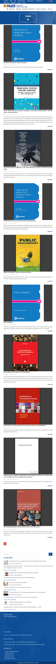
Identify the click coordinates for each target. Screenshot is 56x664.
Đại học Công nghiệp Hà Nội (11, 651)
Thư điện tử (13, 2)
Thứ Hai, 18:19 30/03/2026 (10, 324)
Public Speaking (8, 322)
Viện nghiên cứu (39, 0)
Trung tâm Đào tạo (21, 0)
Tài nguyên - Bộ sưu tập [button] (29, 9)
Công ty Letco (6, 2)
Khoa (15, 0)
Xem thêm (50, 69)
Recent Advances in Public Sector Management (17, 372)
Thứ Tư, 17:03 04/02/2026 (10, 427)
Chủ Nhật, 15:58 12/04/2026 (11, 171)
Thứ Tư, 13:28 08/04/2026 (10, 223)
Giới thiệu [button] (12, 9)
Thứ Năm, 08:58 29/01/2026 (10, 479)
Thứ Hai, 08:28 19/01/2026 (10, 529)
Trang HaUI (6, 0)
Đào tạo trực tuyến (9, 656)
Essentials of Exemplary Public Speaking (15, 62)
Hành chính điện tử (9, 655)
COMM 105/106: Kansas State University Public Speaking (20, 220)
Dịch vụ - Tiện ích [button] (41, 9)
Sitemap (18, 2)
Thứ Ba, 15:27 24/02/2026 (10, 374)
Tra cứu (49, 9)
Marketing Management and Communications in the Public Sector (22, 527)
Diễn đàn (18, 9)
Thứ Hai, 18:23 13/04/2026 (10, 65)
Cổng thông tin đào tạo (10, 658)
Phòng (11, 0)
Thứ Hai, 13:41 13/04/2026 (10, 114)
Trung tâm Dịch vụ (30, 0)
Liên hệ (23, 2)
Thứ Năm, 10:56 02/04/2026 (10, 274)
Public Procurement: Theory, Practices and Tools (17, 272)
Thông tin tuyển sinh (9, 653)
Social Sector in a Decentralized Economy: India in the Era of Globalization (25, 425)
